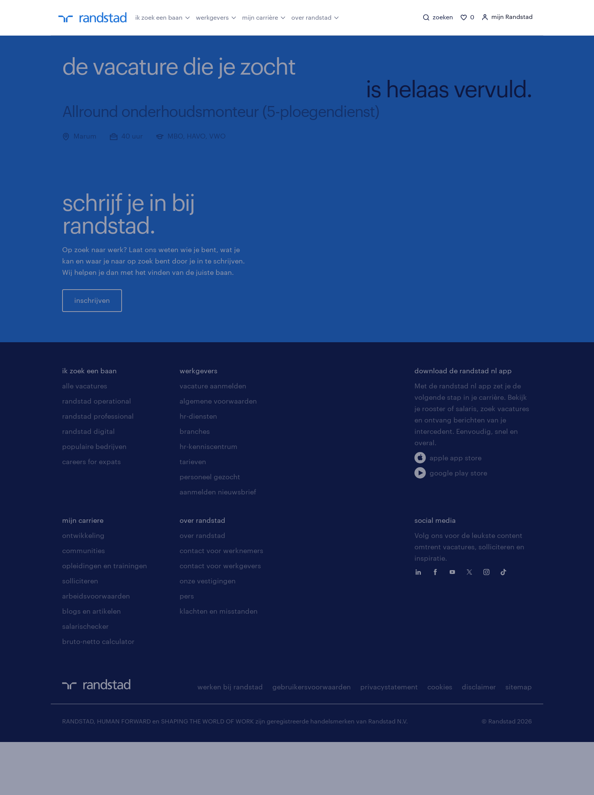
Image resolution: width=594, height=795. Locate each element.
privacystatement (389, 740)
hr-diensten (198, 469)
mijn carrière (264, 17)
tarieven (193, 514)
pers (187, 649)
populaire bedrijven (94, 499)
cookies (439, 740)
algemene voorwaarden (218, 454)
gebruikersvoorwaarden (311, 740)
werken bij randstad (230, 740)
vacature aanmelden (213, 439)
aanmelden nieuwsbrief (218, 545)
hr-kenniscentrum (209, 499)
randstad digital (88, 484)
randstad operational (96, 454)
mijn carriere (82, 573)
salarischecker (85, 679)
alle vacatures (84, 439)
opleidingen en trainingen (104, 618)
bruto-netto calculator (98, 694)
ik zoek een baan (162, 17)
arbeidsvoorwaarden (96, 649)
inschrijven (92, 327)
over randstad (315, 17)
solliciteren (80, 634)
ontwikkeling (83, 588)
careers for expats (91, 514)
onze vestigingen (208, 634)
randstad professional (98, 469)
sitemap (518, 740)
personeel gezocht (210, 529)
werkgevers (216, 17)
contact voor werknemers (221, 603)
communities (83, 603)
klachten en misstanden (219, 664)
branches (195, 484)
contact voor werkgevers (220, 618)
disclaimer (479, 740)
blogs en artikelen (91, 664)
